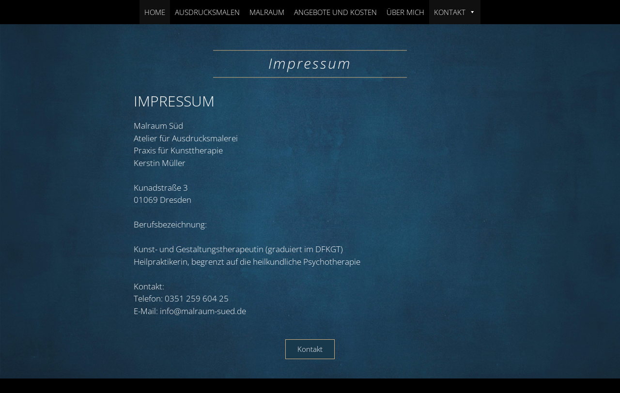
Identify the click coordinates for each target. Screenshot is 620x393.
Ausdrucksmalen (207, 12)
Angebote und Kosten (335, 12)
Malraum (266, 12)
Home (154, 12)
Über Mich (405, 12)
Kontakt (455, 12)
